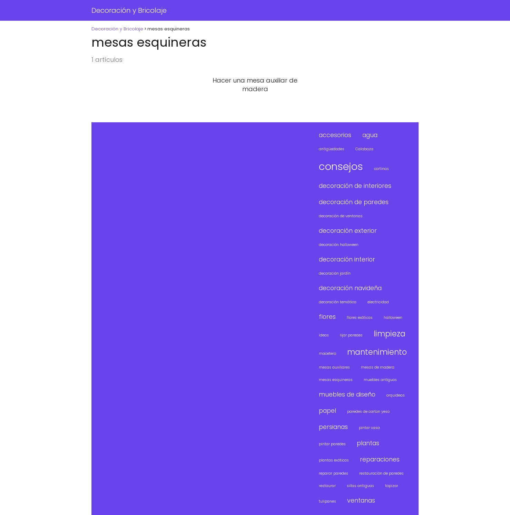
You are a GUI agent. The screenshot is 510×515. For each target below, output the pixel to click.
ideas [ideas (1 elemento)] (324, 335)
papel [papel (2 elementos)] (327, 410)
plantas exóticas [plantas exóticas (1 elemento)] (334, 460)
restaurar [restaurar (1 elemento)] (327, 485)
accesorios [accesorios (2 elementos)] (335, 135)
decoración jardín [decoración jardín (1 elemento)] (335, 273)
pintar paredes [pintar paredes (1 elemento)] (332, 444)
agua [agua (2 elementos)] (369, 135)
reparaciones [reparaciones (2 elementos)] (380, 459)
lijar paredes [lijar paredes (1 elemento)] (351, 335)
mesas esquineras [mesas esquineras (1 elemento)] (336, 379)
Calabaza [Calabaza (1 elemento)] (364, 149)
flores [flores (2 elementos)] (327, 316)
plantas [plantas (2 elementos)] (368, 443)
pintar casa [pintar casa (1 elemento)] (369, 427)
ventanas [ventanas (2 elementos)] (361, 500)
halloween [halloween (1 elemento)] (393, 317)
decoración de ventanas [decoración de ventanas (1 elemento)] (341, 216)
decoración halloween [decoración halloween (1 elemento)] (339, 244)
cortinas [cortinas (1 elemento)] (381, 168)
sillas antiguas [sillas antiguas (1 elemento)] (360, 485)
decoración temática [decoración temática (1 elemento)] (337, 302)
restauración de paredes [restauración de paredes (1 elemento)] (381, 473)
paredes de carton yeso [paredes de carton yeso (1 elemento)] (368, 411)
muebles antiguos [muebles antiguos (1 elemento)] (380, 379)
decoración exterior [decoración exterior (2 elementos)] (348, 230)
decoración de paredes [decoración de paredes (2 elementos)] (354, 202)
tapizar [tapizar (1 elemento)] (391, 485)
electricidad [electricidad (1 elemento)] (378, 302)
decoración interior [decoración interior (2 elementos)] (347, 259)
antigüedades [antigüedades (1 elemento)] (331, 149)
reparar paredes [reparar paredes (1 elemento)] (333, 473)
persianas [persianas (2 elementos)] (333, 426)
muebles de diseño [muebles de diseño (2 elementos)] (347, 394)
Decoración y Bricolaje (129, 10)
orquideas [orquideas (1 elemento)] (395, 395)
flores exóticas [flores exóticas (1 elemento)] (360, 317)
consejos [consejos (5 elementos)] (341, 166)
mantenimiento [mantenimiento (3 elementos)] (377, 352)
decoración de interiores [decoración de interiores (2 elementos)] (355, 185)
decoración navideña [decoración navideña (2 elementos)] (350, 288)
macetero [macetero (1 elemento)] (327, 353)
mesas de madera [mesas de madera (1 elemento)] (377, 367)
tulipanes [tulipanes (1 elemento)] (327, 501)
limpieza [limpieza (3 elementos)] (389, 333)
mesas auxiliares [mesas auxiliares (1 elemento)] (334, 367)
